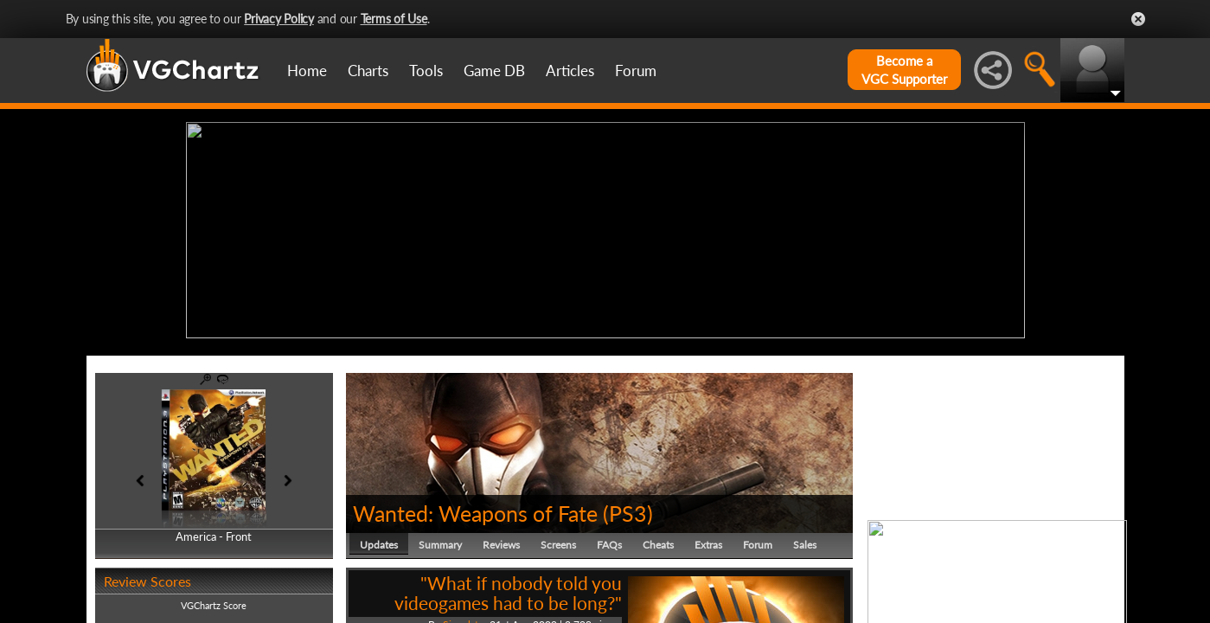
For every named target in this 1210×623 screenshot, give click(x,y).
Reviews (501, 540)
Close (1138, 19)
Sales (804, 540)
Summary (440, 540)
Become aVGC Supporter (904, 70)
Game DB (494, 70)
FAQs (609, 540)
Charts (368, 70)
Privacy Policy (279, 18)
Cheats (658, 540)
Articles (570, 70)
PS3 (628, 509)
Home (307, 70)
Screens (558, 540)
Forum (635, 70)
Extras (708, 540)
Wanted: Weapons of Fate (475, 509)
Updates (379, 540)
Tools (426, 70)
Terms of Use (394, 18)
